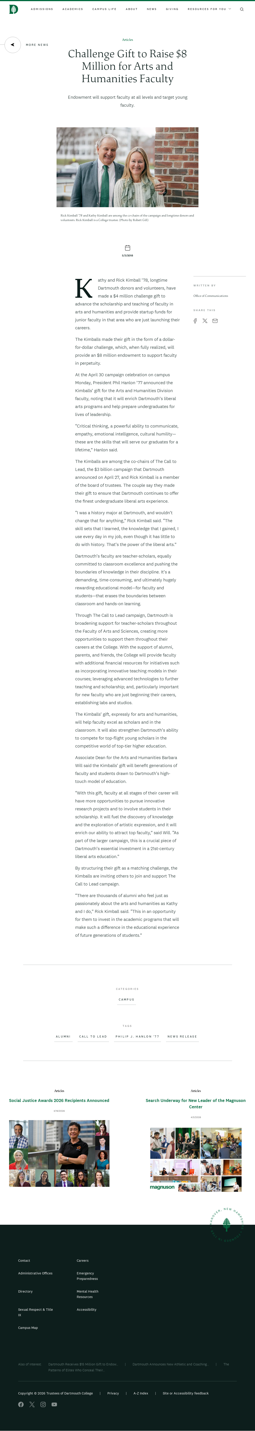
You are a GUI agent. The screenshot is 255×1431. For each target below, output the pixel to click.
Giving (172, 9)
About (132, 9)
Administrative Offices (35, 1273)
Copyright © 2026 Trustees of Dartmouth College (55, 1393)
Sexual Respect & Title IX (35, 1312)
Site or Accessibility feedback (186, 1393)
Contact (24, 1260)
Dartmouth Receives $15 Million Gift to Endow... (83, 1364)
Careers (83, 1260)
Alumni (63, 1036)
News (152, 9)
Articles (127, 40)
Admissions (42, 9)
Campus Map (28, 1327)
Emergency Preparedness (87, 1276)
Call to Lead (93, 1036)
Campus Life (104, 9)
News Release (182, 1036)
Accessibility (87, 1309)
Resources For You (209, 9)
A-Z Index (141, 1393)
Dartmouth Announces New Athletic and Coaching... (171, 1364)
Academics (72, 9)
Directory (25, 1291)
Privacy (113, 1393)
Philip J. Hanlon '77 (137, 1036)
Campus (127, 999)
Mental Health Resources (87, 1294)
